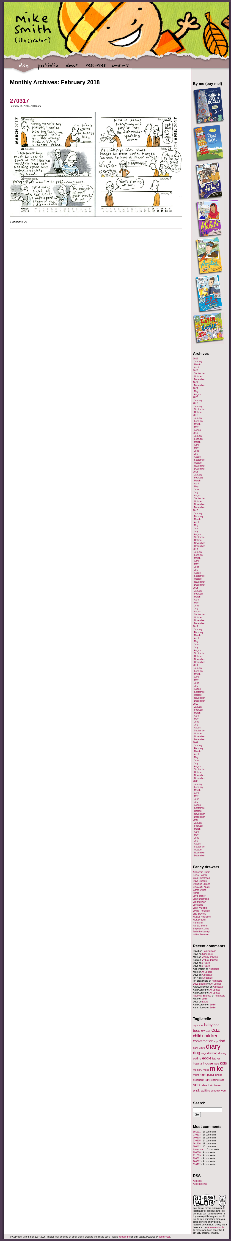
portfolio (48, 68)
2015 (195, 510)
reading (214, 1079)
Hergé (196, 893)
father (216, 1058)
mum (196, 1074)
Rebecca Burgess (202, 995)
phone (218, 1074)
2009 (195, 742)
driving (222, 1053)
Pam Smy (198, 922)
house (208, 1063)
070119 (206, 963)
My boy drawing (210, 957)
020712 (197, 1164)
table (204, 1085)
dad (222, 1041)
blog (24, 68)
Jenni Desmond (201, 899)
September (199, 373)
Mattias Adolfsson (202, 916)
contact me (124, 1237)
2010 (195, 704)
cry (216, 1041)
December (199, 379)
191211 (197, 1131)
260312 (197, 1161)
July (196, 454)
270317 (19, 101)
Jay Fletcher (199, 896)
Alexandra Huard (201, 872)
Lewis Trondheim (201, 911)
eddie (207, 1058)
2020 (195, 397)
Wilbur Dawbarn (201, 934)
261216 (197, 1143)
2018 (195, 415)
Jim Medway (199, 902)
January (198, 361)
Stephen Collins (201, 928)
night (203, 1074)
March (197, 364)
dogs (203, 1053)
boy (203, 1030)
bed (217, 1025)
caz (216, 1030)
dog (196, 1052)
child (197, 1036)
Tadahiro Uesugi (201, 931)
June (196, 451)
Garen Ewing (199, 890)
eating (197, 1058)
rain (206, 1079)
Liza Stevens (199, 913)
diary (213, 1046)
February (198, 421)
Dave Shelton (200, 881)
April (196, 367)
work (223, 1090)
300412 (197, 1146)
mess (206, 1069)
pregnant (198, 1079)
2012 (195, 626)
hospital (197, 1063)
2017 (195, 433)
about (72, 68)
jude (216, 1063)
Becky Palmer (200, 875)
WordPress (164, 1237)
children (210, 1035)
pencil (210, 1074)
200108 (197, 1137)
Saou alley (207, 954)
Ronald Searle (200, 925)
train (210, 1085)
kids (223, 1063)
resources (96, 68)
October (198, 376)
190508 (197, 1152)
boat (196, 1030)
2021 (195, 388)
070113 (197, 1134)
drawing (212, 1053)
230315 (197, 1140)
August (197, 394)
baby (208, 1025)
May (196, 391)
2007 (195, 820)
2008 (195, 781)
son (196, 1084)
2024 (195, 382)
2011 (195, 665)
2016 (195, 471)
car (208, 1030)
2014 (195, 549)
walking (205, 1090)
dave (202, 1047)
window (215, 1090)
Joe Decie (198, 905)
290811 (197, 1158)
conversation (203, 1041)
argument (198, 1025)
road (222, 1079)
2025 (195, 370)
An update (214, 969)
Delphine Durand (201, 884)
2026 (195, 358)
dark (195, 1047)
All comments (200, 1184)
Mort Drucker (199, 919)
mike (216, 1068)
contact (120, 68)
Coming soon (209, 951)
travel (217, 1085)
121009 (197, 1155)
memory (197, 1069)
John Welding (200, 908)
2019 (195, 403)
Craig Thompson (201, 878)
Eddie (205, 998)
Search (199, 1103)
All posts (197, 1181)
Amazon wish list (215, 1227)
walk (196, 1090)
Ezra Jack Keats (201, 887)
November (199, 465)
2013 (195, 588)
